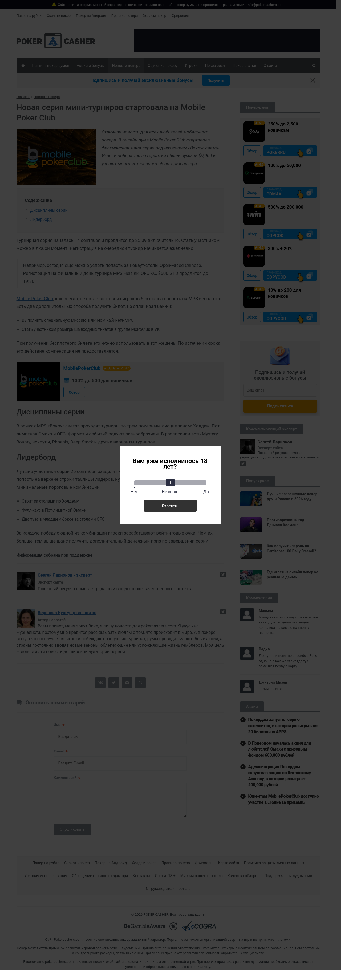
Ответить (170, 506)
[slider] (170, 482)
